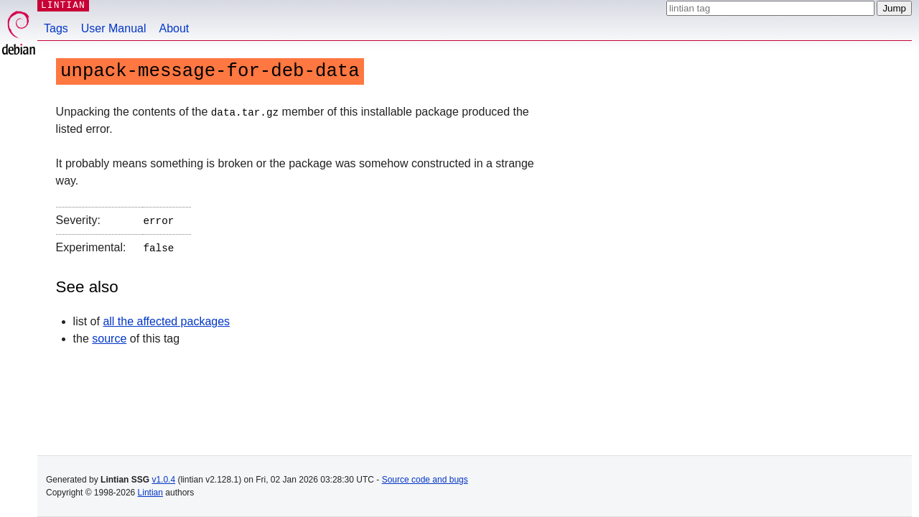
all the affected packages (166, 318)
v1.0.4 (163, 480)
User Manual (113, 28)
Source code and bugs (425, 480)
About (174, 28)
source (109, 336)
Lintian (150, 493)
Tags (56, 28)
